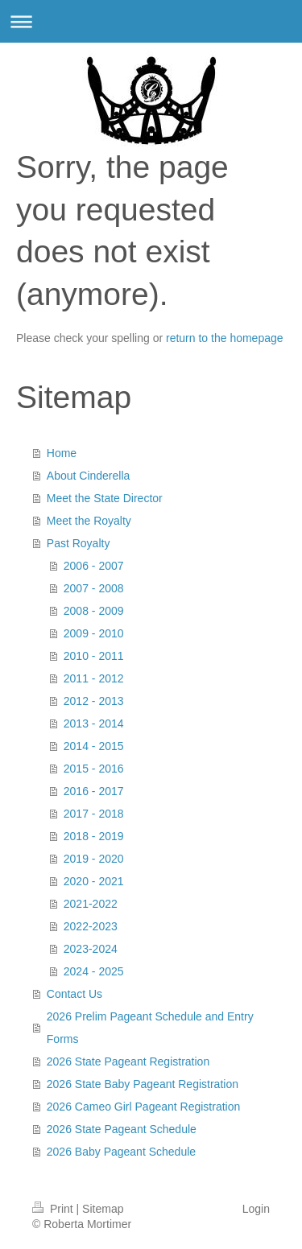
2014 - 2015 (94, 746)
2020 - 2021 (94, 881)
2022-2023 (91, 926)
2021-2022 (91, 903)
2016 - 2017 (94, 791)
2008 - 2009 (94, 610)
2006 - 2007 (94, 565)
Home (62, 453)
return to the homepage (224, 338)
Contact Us (74, 993)
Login (256, 1208)
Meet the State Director (105, 498)
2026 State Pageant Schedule (122, 1129)
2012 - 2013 (94, 701)
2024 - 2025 (94, 971)
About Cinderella (88, 475)
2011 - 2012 (94, 678)
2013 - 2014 (94, 723)
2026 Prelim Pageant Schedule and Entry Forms (150, 1027)
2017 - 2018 (94, 813)
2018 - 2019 (94, 836)
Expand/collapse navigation (151, 21)
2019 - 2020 (94, 858)
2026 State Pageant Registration (128, 1061)
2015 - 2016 (94, 768)
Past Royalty (78, 543)
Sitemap (102, 1208)
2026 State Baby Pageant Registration (142, 1084)
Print (54, 1208)
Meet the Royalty (89, 520)
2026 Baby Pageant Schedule (121, 1151)
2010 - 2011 (94, 655)
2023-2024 (91, 948)
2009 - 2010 (94, 633)
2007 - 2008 (94, 588)
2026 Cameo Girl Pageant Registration (143, 1106)
